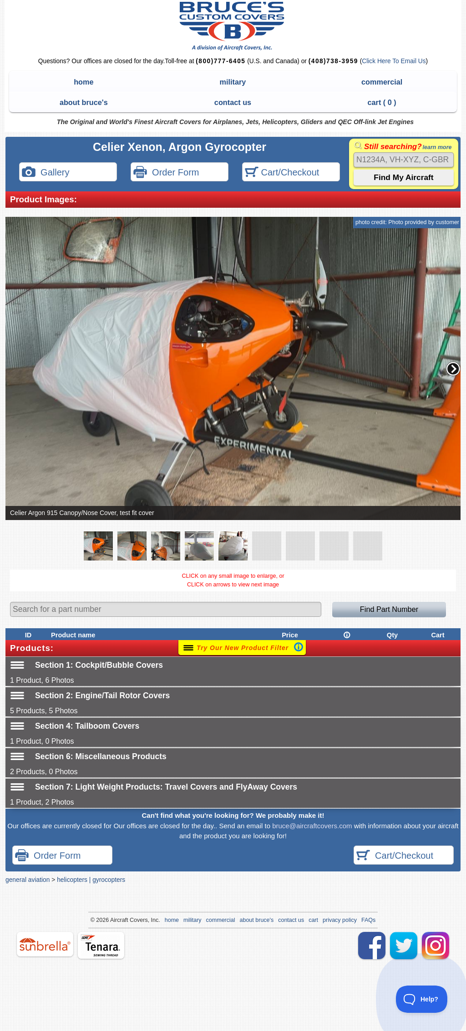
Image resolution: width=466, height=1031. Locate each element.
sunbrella (45, 944)
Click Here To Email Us (393, 61)
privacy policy (340, 920)
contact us (232, 102)
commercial (381, 82)
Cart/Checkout (282, 173)
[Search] (404, 159)
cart (313, 920)
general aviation (27, 879)
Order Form (166, 173)
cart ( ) (382, 102)
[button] (453, 368)
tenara (101, 945)
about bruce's (84, 102)
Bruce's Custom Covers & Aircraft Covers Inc (233, 26)
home (83, 82)
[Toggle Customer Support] (422, 999)
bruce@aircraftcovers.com (312, 826)
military (233, 82)
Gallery (45, 173)
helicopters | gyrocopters (91, 879)
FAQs (368, 920)
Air (113, 920)
